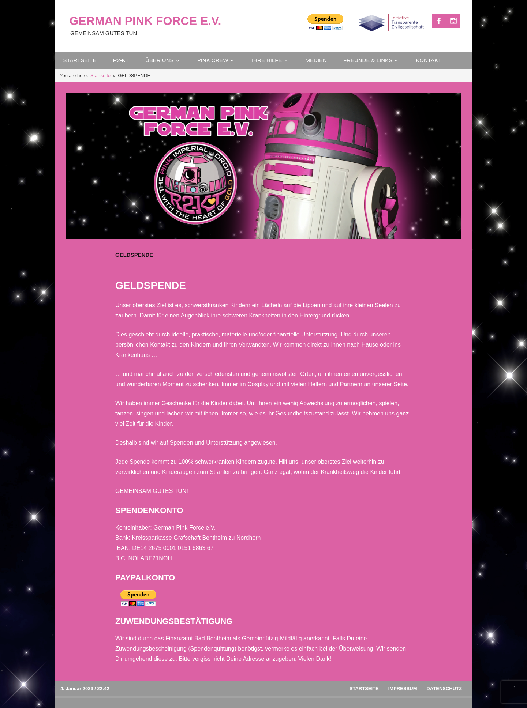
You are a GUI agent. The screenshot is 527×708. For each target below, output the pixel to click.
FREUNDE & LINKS (367, 60)
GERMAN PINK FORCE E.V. (145, 20)
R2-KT (121, 60)
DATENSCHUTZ (444, 688)
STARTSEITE (80, 60)
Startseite (364, 688)
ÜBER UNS (159, 60)
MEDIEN (316, 60)
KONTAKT (428, 60)
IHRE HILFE (267, 60)
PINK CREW (212, 60)
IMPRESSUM (402, 688)
